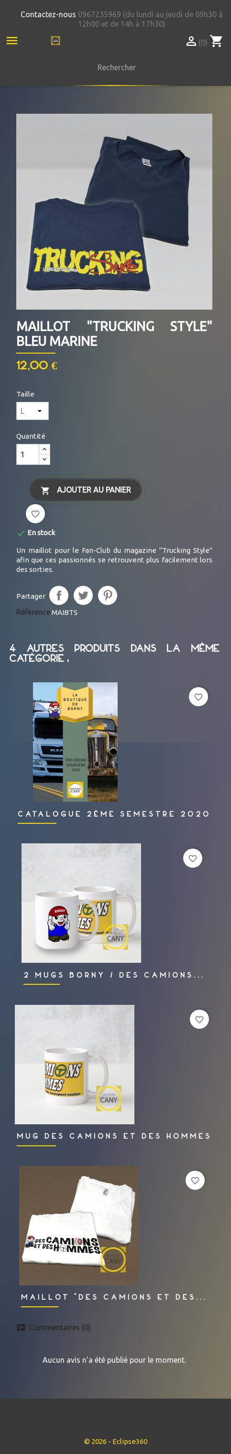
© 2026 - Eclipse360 (115, 1441)
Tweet (83, 595)
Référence (33, 612)
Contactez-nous (48, 14)
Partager (58, 595)
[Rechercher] (114, 67)
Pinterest (107, 595)
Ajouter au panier (86, 490)
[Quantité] (27, 454)
